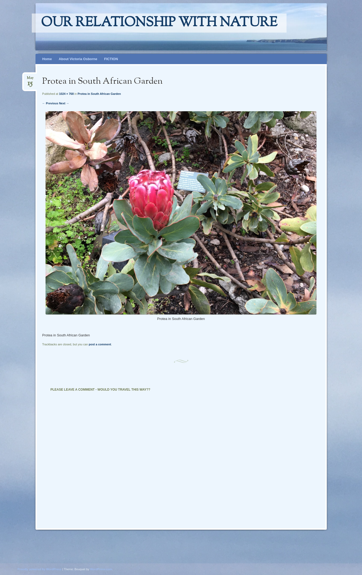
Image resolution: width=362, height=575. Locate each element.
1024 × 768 (66, 93)
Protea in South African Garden (99, 93)
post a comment (100, 344)
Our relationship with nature (159, 23)
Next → (64, 103)
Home (47, 59)
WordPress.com (101, 569)
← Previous (50, 103)
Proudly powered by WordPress (39, 569)
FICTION (111, 59)
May (30, 79)
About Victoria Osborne (78, 59)
